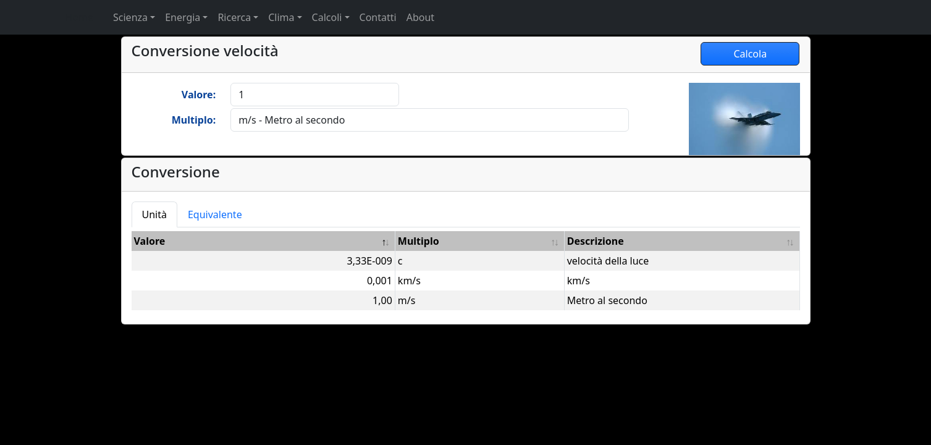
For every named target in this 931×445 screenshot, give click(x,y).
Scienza (130, 17)
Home (79, 17)
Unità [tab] (154, 214)
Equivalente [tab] (215, 214)
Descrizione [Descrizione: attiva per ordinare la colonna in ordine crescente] (595, 241)
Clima (281, 17)
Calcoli (327, 17)
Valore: (199, 94)
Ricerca (234, 17)
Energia (182, 17)
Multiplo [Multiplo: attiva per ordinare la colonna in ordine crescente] (418, 241)
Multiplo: (194, 120)
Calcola (750, 54)
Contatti (378, 17)
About (420, 17)
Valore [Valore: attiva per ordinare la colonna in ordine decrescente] (150, 241)
